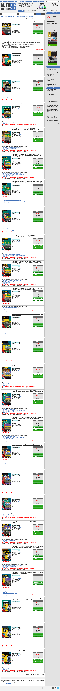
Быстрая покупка (38, 31)
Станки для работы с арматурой (52, 101)
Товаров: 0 (54, 16)
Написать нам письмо (52, 19)
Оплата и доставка (36, 10)
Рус (39, 1)
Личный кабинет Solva (51, 118)
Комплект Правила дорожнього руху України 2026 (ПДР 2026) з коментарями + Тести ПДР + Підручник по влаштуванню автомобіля (27, 365)
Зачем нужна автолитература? (52, 72)
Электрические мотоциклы (51, 92)
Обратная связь (51, 21)
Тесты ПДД (31, 1)
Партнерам (45, 10)
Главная (2, 16)
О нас (27, 10)
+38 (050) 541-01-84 (42, 4)
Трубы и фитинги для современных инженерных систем (51, 113)
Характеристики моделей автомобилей (51, 85)
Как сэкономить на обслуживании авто (50, 103)
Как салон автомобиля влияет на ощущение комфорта (53, 94)
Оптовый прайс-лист (52, 23)
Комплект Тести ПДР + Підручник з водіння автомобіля (22, 103)
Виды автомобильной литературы (50, 75)
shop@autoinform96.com (43, 8)
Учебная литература (10, 1)
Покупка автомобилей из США (52, 120)
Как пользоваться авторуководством (50, 77)
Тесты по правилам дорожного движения (24, 16)
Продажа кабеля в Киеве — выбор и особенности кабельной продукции (52, 110)
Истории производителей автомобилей (51, 82)
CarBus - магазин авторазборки (52, 99)
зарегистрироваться (55, 5)
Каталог (21, 10)
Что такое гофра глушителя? (52, 107)
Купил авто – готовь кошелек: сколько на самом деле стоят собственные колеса (52, 97)
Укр (42, 1)
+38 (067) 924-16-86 (42, 5)
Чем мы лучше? (50, 24)
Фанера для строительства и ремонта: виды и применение (52, 117)
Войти (54, 4)
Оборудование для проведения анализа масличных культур (52, 106)
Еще (58, 123)
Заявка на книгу (54, 10)
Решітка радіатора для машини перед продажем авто (52, 90)
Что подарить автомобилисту (52, 122)
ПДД (3, 1)
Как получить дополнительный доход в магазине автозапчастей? (52, 70)
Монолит (19, 83)
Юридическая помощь (22, 1)
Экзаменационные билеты (10, 16)
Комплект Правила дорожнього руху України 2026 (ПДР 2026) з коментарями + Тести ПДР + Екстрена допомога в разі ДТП (27, 471)
